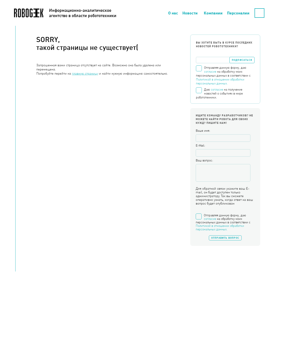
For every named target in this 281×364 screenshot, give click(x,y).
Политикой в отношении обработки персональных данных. (220, 227)
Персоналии (238, 13)
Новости (190, 13)
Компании (213, 13)
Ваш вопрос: (204, 160)
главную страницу (85, 73)
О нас (173, 13)
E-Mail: (200, 145)
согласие (210, 71)
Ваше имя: (203, 130)
